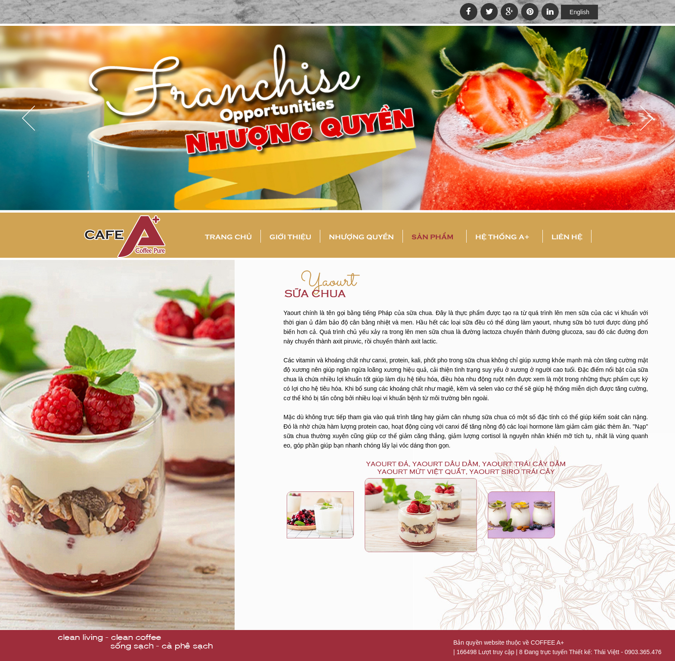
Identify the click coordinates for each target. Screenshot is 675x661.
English (579, 12)
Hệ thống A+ (502, 236)
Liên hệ (566, 236)
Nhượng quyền (361, 236)
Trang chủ (228, 236)
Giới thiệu (290, 236)
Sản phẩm (432, 236)
